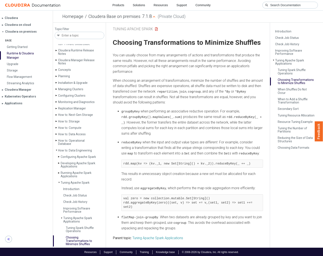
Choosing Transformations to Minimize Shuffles (79, 241)
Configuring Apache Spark (78, 157)
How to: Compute (69, 127)
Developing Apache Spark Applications (78, 164)
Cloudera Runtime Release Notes (76, 52)
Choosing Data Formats (293, 147)
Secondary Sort (288, 109)
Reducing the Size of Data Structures (295, 139)
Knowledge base (165, 251)
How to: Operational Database (71, 142)
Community (203, 5)
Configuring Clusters (71, 95)
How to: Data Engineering (75, 150)
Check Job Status (75, 195)
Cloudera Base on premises (114, 16)
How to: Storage (69, 121)
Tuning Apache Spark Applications (77, 219)
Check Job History (75, 202)
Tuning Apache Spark (75, 182)
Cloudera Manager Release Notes (76, 61)
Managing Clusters (70, 89)
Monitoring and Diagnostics (76, 102)
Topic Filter (62, 29)
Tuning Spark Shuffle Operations (80, 229)
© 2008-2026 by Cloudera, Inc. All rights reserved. (210, 251)
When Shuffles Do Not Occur (292, 91)
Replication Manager (72, 108)
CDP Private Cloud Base (74, 44)
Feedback (319, 131)
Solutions (139, 5)
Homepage (72, 16)
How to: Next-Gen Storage (75, 114)
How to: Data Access (72, 134)
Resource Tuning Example (295, 122)
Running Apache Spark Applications (76, 174)
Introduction (71, 189)
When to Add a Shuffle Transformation (293, 100)
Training (144, 251)
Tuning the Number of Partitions (292, 130)
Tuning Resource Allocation (296, 115)
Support (181, 5)
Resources (161, 5)
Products (118, 5)
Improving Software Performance (76, 210)
